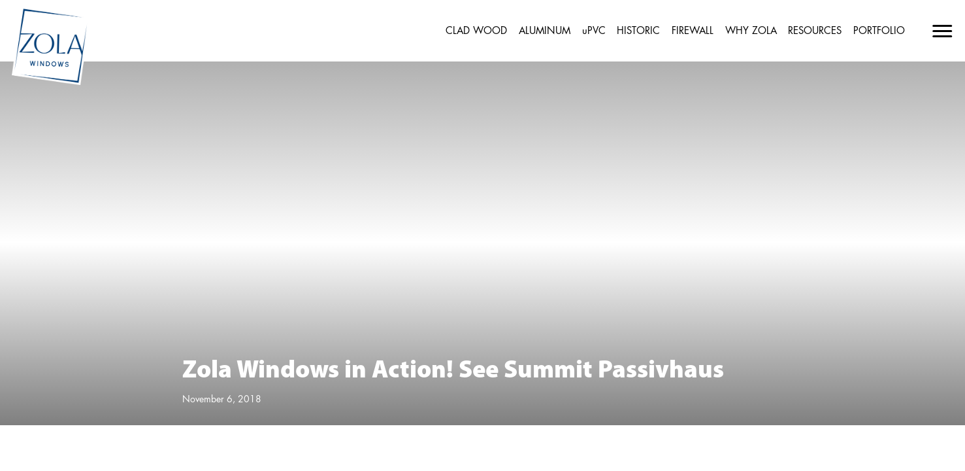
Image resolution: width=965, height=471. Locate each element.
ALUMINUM (544, 31)
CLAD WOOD (476, 31)
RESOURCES (815, 31)
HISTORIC (638, 31)
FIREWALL (692, 31)
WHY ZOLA (751, 31)
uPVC (594, 31)
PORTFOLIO (879, 31)
